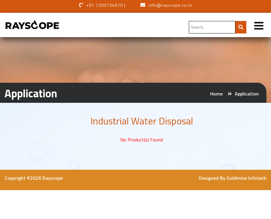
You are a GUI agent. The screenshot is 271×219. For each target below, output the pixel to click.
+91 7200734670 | (105, 5)
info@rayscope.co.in (170, 5)
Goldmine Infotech (246, 178)
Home (216, 93)
